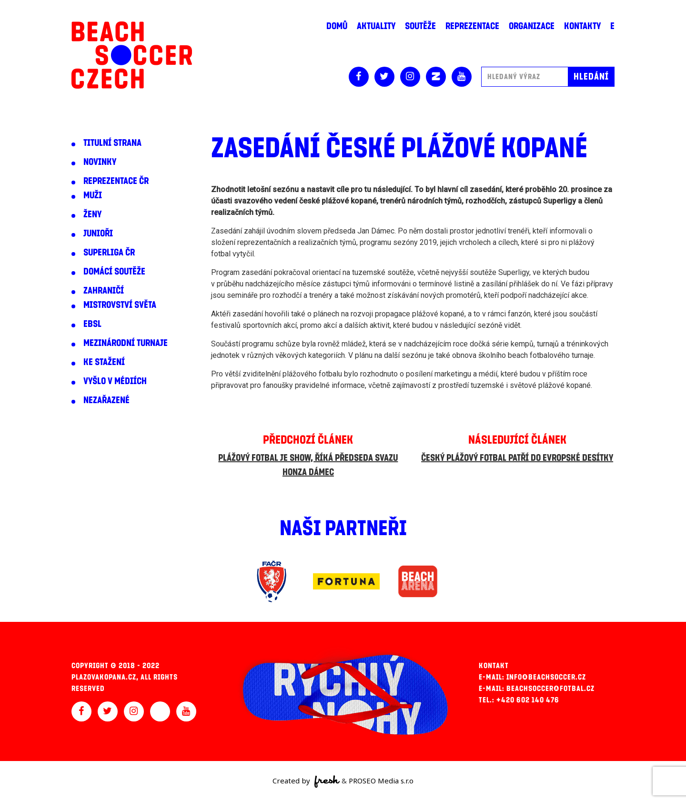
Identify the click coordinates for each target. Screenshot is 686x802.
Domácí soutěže (114, 271)
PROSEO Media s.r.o (381, 780)
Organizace (532, 26)
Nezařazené (106, 400)
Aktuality (376, 26)
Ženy (92, 214)
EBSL (92, 324)
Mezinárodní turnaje (125, 343)
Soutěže (420, 26)
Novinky (99, 162)
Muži (92, 195)
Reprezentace (472, 26)
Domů (336, 26)
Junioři (98, 233)
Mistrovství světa (119, 305)
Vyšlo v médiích (115, 381)
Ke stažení (104, 362)
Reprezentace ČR (116, 181)
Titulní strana (112, 143)
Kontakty (582, 26)
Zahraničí (103, 290)
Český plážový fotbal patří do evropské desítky (517, 458)
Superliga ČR (109, 252)
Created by (306, 781)
